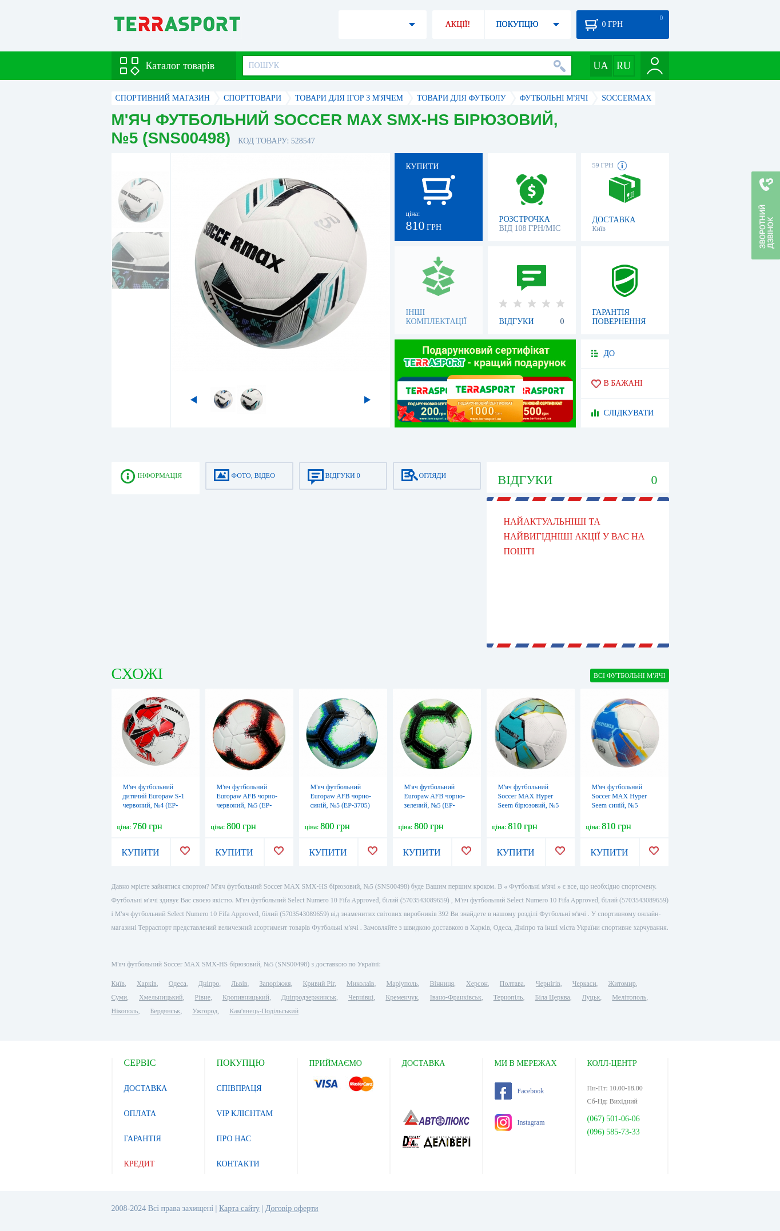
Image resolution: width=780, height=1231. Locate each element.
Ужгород (204, 1011)
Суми (120, 997)
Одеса (177, 984)
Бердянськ (165, 1011)
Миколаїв (360, 984)
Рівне (202, 997)
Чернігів (548, 984)
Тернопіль (508, 997)
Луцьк (591, 997)
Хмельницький (160, 997)
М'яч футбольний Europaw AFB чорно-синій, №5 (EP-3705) (341, 796)
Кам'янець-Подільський (264, 1011)
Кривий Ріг (319, 984)
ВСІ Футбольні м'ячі (630, 676)
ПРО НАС (234, 1138)
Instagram (520, 1122)
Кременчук (401, 997)
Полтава (512, 984)
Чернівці (360, 997)
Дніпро (208, 984)
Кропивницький (245, 997)
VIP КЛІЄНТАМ (245, 1113)
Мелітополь (629, 997)
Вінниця (442, 984)
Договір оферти (292, 1208)
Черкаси (584, 984)
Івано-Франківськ (455, 997)
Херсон (477, 984)
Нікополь (125, 1011)
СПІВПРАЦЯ (239, 1088)
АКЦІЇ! (458, 24)
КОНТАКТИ (238, 1164)
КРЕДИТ (139, 1164)
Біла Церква (552, 997)
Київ (118, 984)
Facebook (519, 1091)
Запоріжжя (274, 984)
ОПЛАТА (140, 1113)
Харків (147, 984)
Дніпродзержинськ (308, 997)
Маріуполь (402, 984)
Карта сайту (239, 1208)
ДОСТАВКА (146, 1088)
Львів (239, 984)
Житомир (622, 984)
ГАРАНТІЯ (142, 1138)
